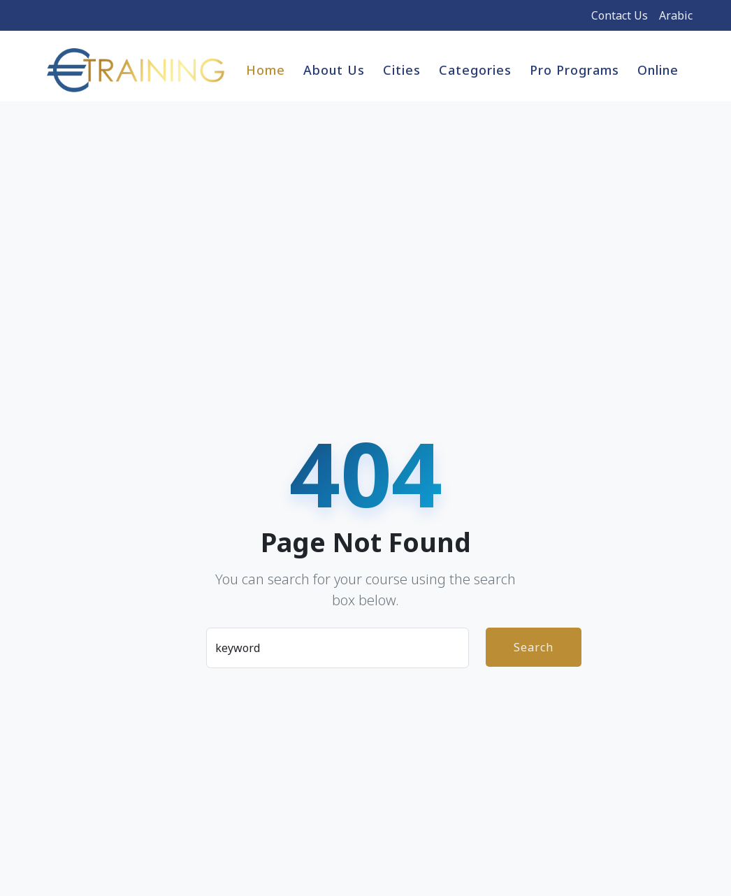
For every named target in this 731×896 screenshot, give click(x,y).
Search (533, 647)
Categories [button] (475, 70)
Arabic (676, 15)
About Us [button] (334, 70)
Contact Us (619, 15)
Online (658, 70)
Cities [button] (402, 70)
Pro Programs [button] (574, 70)
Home (265, 70)
